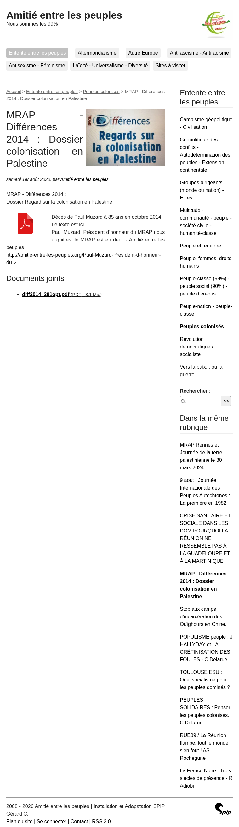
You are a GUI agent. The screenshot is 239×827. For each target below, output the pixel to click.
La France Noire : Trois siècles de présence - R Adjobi (206, 778)
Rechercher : (195, 391)
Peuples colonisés (101, 91)
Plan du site (19, 821)
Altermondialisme (97, 53)
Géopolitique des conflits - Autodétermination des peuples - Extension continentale (205, 155)
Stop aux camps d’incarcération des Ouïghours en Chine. (203, 616)
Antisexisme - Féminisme (37, 65)
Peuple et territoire (200, 245)
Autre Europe (143, 53)
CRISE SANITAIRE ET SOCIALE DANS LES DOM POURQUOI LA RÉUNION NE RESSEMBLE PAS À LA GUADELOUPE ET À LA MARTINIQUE (205, 538)
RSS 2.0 (101, 821)
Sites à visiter (170, 65)
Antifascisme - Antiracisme (199, 53)
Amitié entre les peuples (64, 15)
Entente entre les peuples (37, 53)
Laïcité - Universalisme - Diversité (110, 65)
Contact (79, 821)
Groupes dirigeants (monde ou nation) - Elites (202, 190)
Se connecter (51, 821)
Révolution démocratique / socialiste (196, 346)
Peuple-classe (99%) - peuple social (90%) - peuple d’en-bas (204, 286)
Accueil (13, 91)
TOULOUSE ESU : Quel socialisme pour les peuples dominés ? (205, 679)
